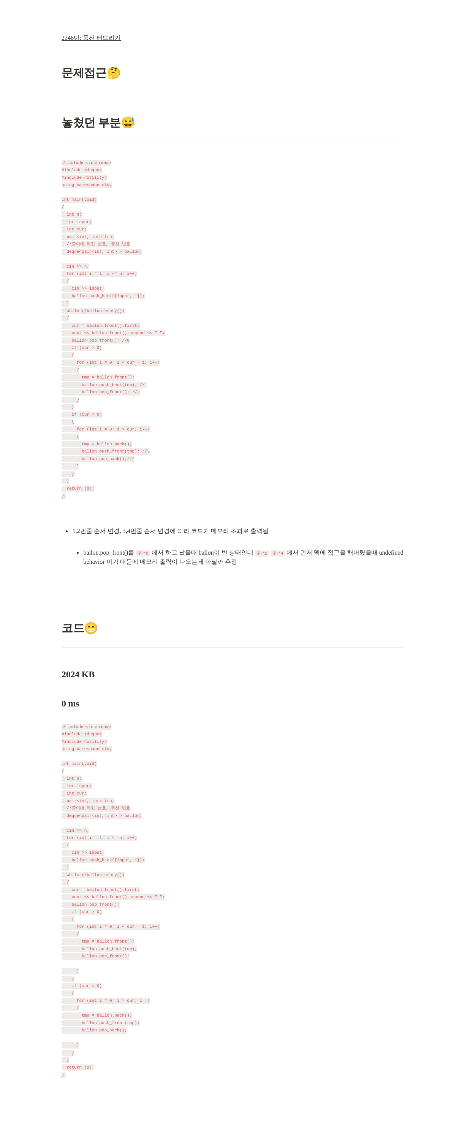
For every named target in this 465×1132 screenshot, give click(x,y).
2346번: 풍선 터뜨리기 (91, 38)
